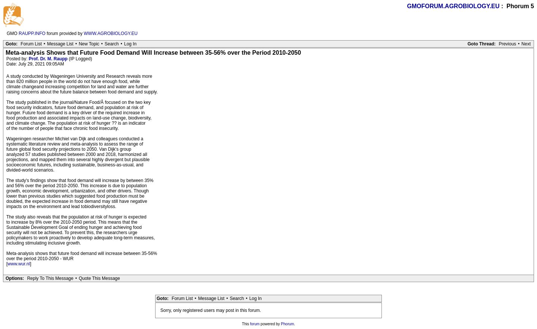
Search (111, 44)
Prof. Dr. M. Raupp (48, 58)
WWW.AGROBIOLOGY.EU (111, 33)
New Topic (89, 44)
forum (255, 324)
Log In (130, 44)
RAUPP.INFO (32, 33)
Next (526, 44)
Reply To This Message (50, 278)
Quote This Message (99, 278)
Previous (507, 44)
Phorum (287, 324)
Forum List (31, 44)
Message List (60, 44)
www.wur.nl (18, 263)
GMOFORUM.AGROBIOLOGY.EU (453, 6)
